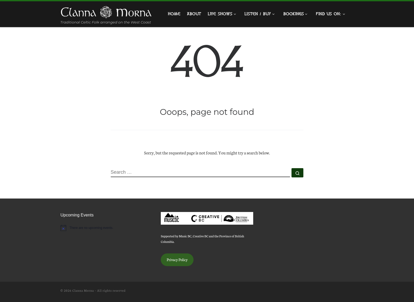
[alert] (106, 228)
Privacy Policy (177, 259)
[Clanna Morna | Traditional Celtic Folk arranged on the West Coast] (106, 11)
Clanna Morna (83, 290)
